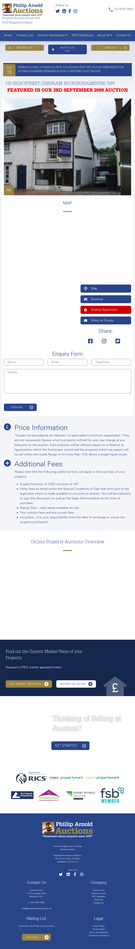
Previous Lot (21, 47)
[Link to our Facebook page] (70, 12)
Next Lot (115, 47)
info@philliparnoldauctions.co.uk (36, 908)
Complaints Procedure (98, 935)
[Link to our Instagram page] (76, 12)
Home (8, 35)
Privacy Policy (98, 929)
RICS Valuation (98, 896)
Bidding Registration (101, 309)
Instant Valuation (76, 684)
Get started (70, 745)
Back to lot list (63, 49)
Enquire (17, 407)
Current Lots (24, 35)
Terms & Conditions (98, 932)
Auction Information (51, 35)
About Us (103, 35)
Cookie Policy (99, 926)
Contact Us (123, 35)
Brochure (93, 299)
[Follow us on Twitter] (59, 12)
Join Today (37, 937)
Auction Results (98, 893)
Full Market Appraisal (29, 684)
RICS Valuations (82, 35)
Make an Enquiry (99, 320)
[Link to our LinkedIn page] (65, 12)
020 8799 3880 (37, 902)
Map (90, 289)
